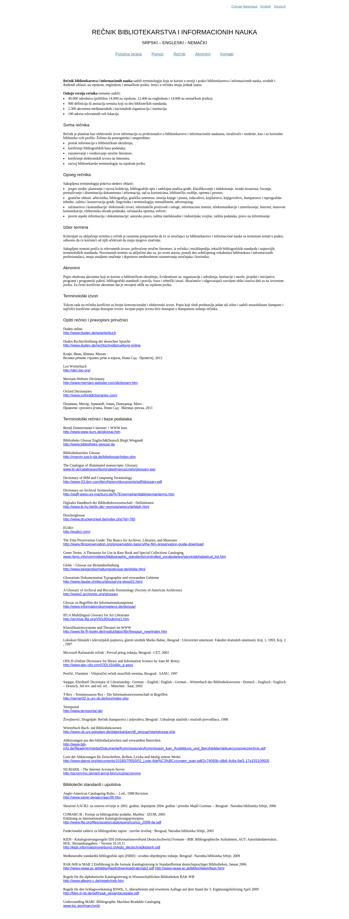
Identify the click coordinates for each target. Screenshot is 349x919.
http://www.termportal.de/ (83, 711)
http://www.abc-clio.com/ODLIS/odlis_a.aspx (98, 665)
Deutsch (280, 6)
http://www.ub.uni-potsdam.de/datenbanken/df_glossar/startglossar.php (119, 732)
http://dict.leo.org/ (77, 370)
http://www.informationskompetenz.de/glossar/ (99, 607)
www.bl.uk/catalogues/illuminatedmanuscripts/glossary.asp (109, 469)
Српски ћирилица (244, 6)
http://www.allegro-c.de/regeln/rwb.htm (93, 881)
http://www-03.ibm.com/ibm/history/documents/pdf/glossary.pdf (112, 482)
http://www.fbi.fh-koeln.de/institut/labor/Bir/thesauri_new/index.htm (115, 631)
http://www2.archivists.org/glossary (90, 594)
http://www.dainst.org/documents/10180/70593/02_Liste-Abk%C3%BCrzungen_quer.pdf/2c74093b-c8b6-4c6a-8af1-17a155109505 (166, 761)
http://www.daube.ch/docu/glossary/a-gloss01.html (102, 582)
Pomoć (158, 54)
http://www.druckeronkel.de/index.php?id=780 (99, 519)
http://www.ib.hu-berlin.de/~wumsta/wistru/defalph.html (106, 507)
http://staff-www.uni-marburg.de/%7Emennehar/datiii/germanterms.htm (118, 494)
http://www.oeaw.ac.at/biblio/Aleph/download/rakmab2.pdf (108, 868)
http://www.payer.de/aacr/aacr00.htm (92, 797)
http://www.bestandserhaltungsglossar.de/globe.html (104, 569)
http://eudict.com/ (76, 532)
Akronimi (202, 54)
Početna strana (128, 54)
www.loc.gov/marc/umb (81, 906)
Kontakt (227, 54)
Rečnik (180, 54)
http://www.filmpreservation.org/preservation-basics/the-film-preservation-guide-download (133, 544)
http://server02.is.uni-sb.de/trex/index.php (96, 698)
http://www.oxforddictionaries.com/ (90, 395)
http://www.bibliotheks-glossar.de (89, 444)
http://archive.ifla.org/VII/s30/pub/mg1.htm (96, 619)
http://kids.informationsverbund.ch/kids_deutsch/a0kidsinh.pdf (111, 847)
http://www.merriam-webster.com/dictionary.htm (100, 383)
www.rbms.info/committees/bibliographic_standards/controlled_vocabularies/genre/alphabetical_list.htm (144, 557)
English (265, 6)
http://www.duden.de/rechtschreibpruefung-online (102, 345)
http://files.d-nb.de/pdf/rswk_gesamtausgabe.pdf (101, 893)
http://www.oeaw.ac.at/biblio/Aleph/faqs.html (189, 868)
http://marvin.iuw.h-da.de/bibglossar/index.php (99, 457)
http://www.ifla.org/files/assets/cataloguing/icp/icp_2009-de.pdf (112, 822)
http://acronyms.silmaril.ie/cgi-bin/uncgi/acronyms (102, 773)
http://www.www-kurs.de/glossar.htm (91, 432)
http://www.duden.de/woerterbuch (89, 333)
